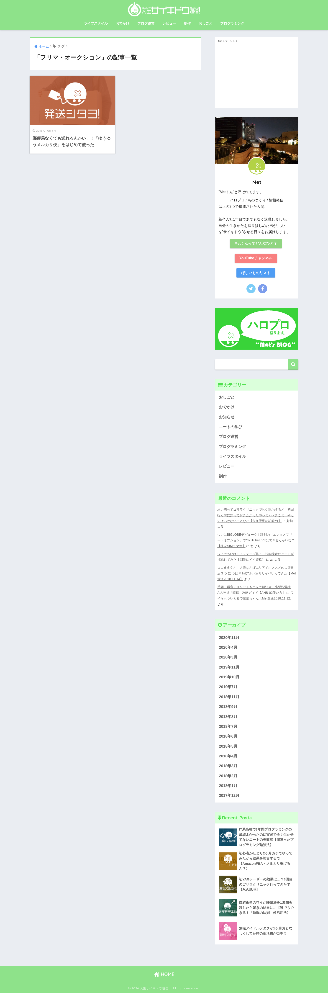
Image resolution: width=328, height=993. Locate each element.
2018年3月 (228, 766)
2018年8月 (228, 717)
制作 (187, 23)
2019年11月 (229, 667)
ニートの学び (230, 427)
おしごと (205, 23)
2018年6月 (228, 736)
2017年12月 (229, 795)
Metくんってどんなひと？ (255, 243)
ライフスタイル (96, 23)
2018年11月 (229, 697)
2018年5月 (228, 746)
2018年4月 (228, 756)
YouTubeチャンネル (255, 258)
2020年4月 (228, 647)
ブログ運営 (145, 23)
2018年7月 (228, 726)
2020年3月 (228, 657)
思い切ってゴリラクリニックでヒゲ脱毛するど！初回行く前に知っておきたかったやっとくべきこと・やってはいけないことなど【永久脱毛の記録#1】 (255, 515)
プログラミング (232, 23)
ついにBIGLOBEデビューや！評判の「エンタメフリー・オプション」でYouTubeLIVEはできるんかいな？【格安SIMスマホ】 (256, 540)
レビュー (169, 23)
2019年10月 (229, 677)
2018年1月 (228, 786)
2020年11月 (229, 637)
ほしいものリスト (255, 273)
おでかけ (122, 23)
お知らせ (226, 417)
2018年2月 (228, 776)
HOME (164, 974)
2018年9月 (228, 707)
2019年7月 (228, 687)
